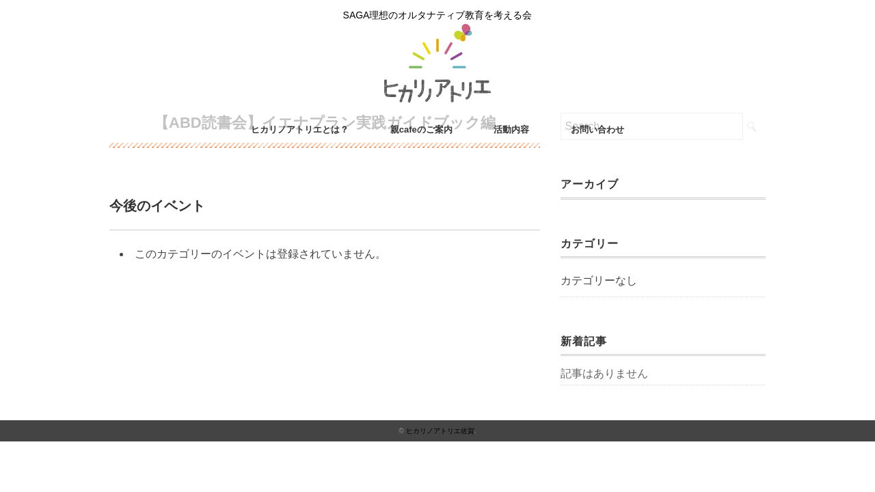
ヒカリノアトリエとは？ (300, 129)
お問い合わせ (597, 129)
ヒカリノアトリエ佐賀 (440, 431)
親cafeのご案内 (421, 129)
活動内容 (511, 129)
